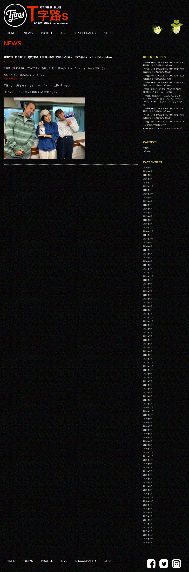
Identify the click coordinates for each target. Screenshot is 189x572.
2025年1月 (147, 227)
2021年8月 (147, 377)
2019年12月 (148, 452)
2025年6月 (147, 209)
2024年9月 (147, 242)
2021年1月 (147, 404)
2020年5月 (147, 434)
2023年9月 (147, 284)
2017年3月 (147, 527)
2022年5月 (147, 344)
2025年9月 (147, 197)
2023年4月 (147, 302)
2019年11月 (148, 456)
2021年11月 (148, 366)
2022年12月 (148, 317)
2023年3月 (147, 306)
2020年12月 (148, 407)
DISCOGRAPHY (85, 33)
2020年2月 (147, 445)
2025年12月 (148, 186)
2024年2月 (147, 265)
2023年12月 (148, 272)
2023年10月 (148, 280)
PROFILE (47, 33)
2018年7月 (147, 505)
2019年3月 (147, 486)
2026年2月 (147, 179)
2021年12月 (148, 362)
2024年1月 (147, 269)
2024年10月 (148, 239)
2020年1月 (147, 449)
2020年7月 (147, 426)
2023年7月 (147, 291)
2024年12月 (148, 231)
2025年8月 (147, 201)
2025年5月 (147, 212)
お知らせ (147, 151)
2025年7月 (147, 205)
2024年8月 (147, 246)
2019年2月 (147, 490)
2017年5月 (147, 520)
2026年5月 (147, 167)
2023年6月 (147, 295)
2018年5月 (147, 509)
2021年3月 (147, 396)
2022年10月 (148, 325)
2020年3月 (147, 441)
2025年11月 (148, 190)
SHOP (108, 33)
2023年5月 (147, 299)
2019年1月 (147, 494)
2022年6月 (147, 340)
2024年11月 (148, 235)
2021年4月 (147, 392)
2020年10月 (148, 415)
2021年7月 (147, 381)
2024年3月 (147, 261)
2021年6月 (147, 385)
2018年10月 (148, 501)
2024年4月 (147, 257)
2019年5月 (147, 479)
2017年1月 (147, 531)
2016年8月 (147, 542)
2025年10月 (148, 194)
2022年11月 (148, 321)
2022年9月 (147, 329)
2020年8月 (147, 422)
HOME (11, 33)
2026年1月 (147, 182)
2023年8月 (147, 287)
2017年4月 (147, 524)
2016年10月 (148, 539)
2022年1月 (147, 359)
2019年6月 (147, 475)
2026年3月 (147, 175)
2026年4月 (147, 171)
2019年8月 (147, 467)
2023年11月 (148, 276)
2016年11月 (148, 535)
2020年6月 (147, 430)
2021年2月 (147, 400)
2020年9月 (147, 419)
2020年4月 (147, 437)
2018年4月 (147, 512)
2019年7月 (147, 471)
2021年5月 (147, 389)
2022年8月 (147, 332)
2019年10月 (148, 460)
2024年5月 (147, 254)
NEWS (28, 33)
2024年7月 (147, 250)
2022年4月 (147, 347)
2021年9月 (147, 374)
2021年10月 (148, 370)
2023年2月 (147, 310)
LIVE (64, 33)
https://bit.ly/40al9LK (14, 78)
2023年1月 (147, 314)
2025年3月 (147, 220)
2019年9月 (147, 464)
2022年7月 (147, 336)
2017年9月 (147, 516)
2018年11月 (148, 497)
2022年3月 (147, 351)
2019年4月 (147, 482)
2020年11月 (148, 411)
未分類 (146, 148)
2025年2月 (147, 224)
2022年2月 (147, 355)
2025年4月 (147, 216)
